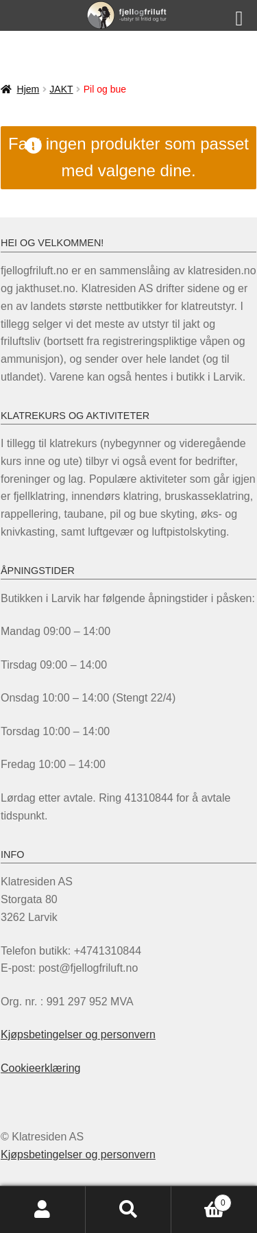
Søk (128, 1209)
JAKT (61, 89)
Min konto (43, 1209)
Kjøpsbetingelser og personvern (78, 1034)
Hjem (28, 89)
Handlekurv (201, 1200)
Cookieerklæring (41, 1068)
